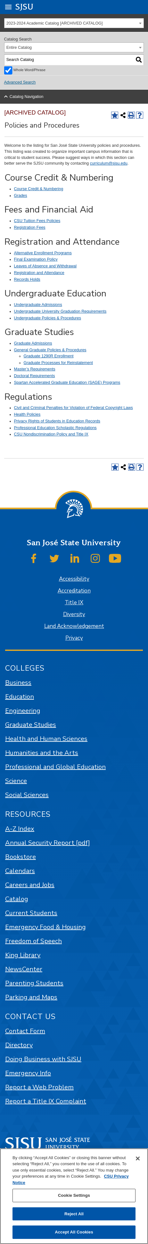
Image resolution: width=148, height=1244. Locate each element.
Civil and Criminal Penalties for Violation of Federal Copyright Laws (73, 408)
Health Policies (27, 414)
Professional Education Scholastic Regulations (55, 428)
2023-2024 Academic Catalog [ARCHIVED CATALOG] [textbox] (54, 23)
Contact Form (25, 1031)
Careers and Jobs (29, 885)
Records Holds (27, 279)
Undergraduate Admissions (38, 304)
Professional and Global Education (55, 767)
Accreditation (74, 590)
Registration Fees (29, 227)
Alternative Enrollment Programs (43, 253)
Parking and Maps (31, 997)
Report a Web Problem (39, 1087)
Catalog (16, 899)
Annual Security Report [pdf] (47, 842)
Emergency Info (28, 1073)
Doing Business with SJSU (43, 1059)
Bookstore (20, 857)
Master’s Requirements (34, 369)
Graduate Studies (30, 724)
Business (18, 682)
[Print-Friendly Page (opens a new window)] (131, 115)
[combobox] (74, 23)
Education (19, 696)
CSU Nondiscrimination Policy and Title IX (51, 434)
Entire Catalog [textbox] (19, 47)
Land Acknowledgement (74, 626)
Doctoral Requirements (34, 376)
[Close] (138, 1158)
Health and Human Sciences (46, 738)
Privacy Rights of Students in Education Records (57, 421)
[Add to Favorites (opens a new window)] (114, 115)
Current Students (31, 913)
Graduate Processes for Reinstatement (58, 363)
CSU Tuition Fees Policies (37, 221)
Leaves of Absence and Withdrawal (45, 266)
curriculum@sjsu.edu (108, 163)
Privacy (74, 638)
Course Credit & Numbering (38, 189)
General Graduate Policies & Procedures (50, 350)
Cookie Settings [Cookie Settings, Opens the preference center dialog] (74, 1195)
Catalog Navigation (27, 96)
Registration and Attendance (39, 273)
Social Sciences (27, 795)
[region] (74, 1196)
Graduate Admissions (33, 343)
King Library (22, 955)
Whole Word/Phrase (29, 70)
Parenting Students (34, 983)
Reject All (74, 1213)
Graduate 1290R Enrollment (49, 356)
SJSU (24, 6)
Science (16, 781)
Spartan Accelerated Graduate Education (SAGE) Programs (67, 382)
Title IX (74, 602)
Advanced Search (20, 82)
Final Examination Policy (36, 259)
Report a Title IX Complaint (45, 1101)
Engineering (22, 710)
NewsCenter (23, 969)
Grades (20, 195)
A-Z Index (19, 828)
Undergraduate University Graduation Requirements (60, 311)
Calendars (20, 871)
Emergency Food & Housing (45, 927)
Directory (19, 1045)
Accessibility (74, 579)
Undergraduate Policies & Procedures (47, 318)
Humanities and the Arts (41, 753)
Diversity (74, 614)
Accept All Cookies (74, 1232)
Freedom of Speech (33, 941)
